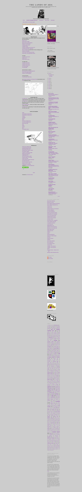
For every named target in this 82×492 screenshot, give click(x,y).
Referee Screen (55, 427)
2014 (49, 81)
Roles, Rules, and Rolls (52, 173)
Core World (49, 347)
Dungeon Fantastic (51, 122)
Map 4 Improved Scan (25, 104)
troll (55, 442)
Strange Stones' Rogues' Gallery (27, 150)
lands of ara (50, 389)
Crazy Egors (57, 347)
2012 (49, 84)
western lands (49, 447)
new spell (55, 407)
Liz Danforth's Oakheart (51, 222)
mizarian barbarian (50, 399)
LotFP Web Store (50, 224)
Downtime (50, 186)
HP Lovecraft (57, 379)
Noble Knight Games (50, 229)
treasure (52, 442)
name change (51, 404)
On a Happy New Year (51, 182)
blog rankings (53, 336)
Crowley (51, 349)
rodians (48, 429)
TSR (58, 442)
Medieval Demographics (26, 153)
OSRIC (48, 233)
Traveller (48, 442)
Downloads (52, 20)
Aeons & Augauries (51, 156)
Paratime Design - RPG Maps (27, 157)
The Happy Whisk (51, 115)
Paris (49, 419)
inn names (57, 380)
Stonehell (48, 436)
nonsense (53, 409)
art (57, 330)
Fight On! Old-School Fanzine (52, 212)
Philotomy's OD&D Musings (51, 235)
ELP (57, 360)
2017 (49, 73)
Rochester (57, 428)
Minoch (23, 118)
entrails (57, 362)
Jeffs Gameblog (51, 188)
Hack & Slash (50, 181)
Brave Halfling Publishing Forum (52, 204)
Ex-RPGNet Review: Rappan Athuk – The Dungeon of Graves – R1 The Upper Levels (53, 153)
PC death (52, 419)
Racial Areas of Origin (25, 41)
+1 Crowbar (48, 325)
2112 (52, 325)
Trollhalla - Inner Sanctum (51, 246)
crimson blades (49, 348)
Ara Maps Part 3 (25, 106)
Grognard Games (56, 373)
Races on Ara (24, 40)
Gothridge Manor (51, 139)
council (53, 347)
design (56, 352)
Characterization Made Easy (26, 76)
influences (52, 380)
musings (57, 401)
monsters (53, 400)
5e (55, 326)
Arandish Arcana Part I (26, 62)
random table (49, 425)
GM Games (57, 371)
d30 (49, 350)
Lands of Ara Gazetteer (56, 391)
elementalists (49, 360)
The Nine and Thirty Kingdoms (51, 185)
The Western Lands (25, 129)
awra (52, 331)
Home (24, 20)
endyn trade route (50, 362)
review (48, 428)
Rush (55, 429)
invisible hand (49, 381)
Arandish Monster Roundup (26, 147)
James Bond (53, 381)
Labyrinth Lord (50, 386)
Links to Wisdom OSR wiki (51, 221)
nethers (56, 404)
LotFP (48, 394)
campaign (55, 340)
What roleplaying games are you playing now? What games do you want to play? (53, 166)
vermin (52, 445)
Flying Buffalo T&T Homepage (52, 213)
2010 (49, 87)
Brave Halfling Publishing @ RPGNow (53, 203)
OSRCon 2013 (56, 417)
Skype (51, 433)
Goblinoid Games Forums (51, 216)
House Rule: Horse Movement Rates (28, 52)
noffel (48, 409)
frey (51, 369)
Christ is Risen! (50, 132)
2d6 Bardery (56, 325)
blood (55, 337)
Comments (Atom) (30, 174)
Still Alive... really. (51, 157)
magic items (57, 394)
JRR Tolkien (55, 382)
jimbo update (50, 189)
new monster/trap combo (56, 406)
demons (52, 352)
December (51, 74)
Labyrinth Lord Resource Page (27, 152)
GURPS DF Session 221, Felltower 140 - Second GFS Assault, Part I (52, 124)
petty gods (57, 419)
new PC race (50, 407)
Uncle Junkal (49, 444)
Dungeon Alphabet (51, 357)
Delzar (23, 125)
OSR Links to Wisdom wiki (26, 146)
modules (48, 400)
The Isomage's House (50, 243)
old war (54, 410)
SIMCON (48, 239)
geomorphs (52, 371)
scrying (58, 430)
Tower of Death (54, 441)
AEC (49, 327)
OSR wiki (57, 415)
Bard (59, 332)
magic (52, 394)
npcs (57, 409)
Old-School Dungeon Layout (26, 156)
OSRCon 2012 (49, 417)
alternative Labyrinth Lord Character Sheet (30, 79)
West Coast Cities (25, 123)
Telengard (23, 117)
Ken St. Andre (55, 384)
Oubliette (52, 418)
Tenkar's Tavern (51, 160)
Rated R (55, 425)
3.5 (51, 326)
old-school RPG (57, 411)
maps (52, 395)
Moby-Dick (57, 399)
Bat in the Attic (51, 93)
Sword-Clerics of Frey (25, 59)
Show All (59, 196)
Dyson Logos (56, 359)
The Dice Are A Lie (51, 142)
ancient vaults (53, 328)
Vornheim (58, 445)
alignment (53, 327)
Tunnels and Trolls (50, 443)
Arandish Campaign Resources (31, 20)
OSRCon (48, 231)
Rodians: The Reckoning (26, 43)
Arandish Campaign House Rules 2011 (28, 47)
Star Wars (58, 434)
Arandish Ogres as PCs (26, 45)
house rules (49, 379)
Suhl (23, 124)
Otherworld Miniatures (50, 234)
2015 (49, 79)
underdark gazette (55, 444)
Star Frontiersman (50, 242)
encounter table (55, 361)
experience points (50, 363)
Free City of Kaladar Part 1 (26, 120)
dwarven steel (55, 358)
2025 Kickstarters (51, 178)
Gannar (23, 126)
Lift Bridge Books (51, 392)
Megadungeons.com (50, 225)
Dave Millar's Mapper (25, 151)
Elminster (54, 360)
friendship (55, 369)
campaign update (50, 341)
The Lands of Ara (41, 5)
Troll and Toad (49, 244)
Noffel (23, 112)
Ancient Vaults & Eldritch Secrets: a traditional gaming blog (53, 107)
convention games (56, 346)
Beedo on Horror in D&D (26, 163)
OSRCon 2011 (55, 416)
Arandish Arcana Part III (26, 56)
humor (48, 380)
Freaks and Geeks (50, 368)
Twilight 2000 (57, 443)
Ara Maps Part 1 (25, 98)
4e (53, 326)
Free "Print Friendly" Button (51, 215)
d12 (59, 349)
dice (59, 352)
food (58, 367)
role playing (52, 429)
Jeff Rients (58, 381)
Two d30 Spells (24, 67)
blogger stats (58, 336)
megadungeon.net (25, 154)
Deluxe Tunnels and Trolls (55, 351)
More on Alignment (25, 49)
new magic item (54, 405)
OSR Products (51, 415)
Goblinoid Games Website (51, 217)
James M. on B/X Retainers (26, 73)
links (57, 392)
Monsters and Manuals (52, 134)
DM (59, 353)
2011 (49, 85)
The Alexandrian (51, 151)
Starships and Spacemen (53, 435)
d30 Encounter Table (55, 350)
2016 (49, 78)
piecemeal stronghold (53, 420)
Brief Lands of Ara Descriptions (27, 42)
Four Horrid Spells (25, 66)
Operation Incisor (51, 129)
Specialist (51, 434)
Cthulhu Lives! (49, 207)
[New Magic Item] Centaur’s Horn (53, 109)
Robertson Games (50, 238)
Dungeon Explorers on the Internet (53, 208)
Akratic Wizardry (51, 164)
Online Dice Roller (25, 158)
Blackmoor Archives (50, 202)
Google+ (55, 372)
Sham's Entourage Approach (27, 72)
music (52, 401)
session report (56, 432)
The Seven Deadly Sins (30, 165)
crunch (54, 349)
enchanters (49, 361)
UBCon (48, 248)
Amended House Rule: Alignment (27, 48)
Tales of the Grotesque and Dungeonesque (53, 128)
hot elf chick (48, 378)
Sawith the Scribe (53, 430)
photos (48, 420)
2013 (49, 82)
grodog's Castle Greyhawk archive (53, 252)
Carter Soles (50, 257)
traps (58, 441)
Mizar (23, 119)
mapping (48, 395)
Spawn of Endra (50, 258)
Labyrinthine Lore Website (26, 164)
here (23, 80)
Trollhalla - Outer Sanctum (51, 247)
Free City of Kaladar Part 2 (26, 122)
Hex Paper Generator (25, 160)
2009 (49, 88)
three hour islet (57, 440)
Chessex (57, 342)
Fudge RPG (52, 370)
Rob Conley (52, 428)
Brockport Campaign (53, 338)
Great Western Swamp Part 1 (27, 113)
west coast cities (56, 446)
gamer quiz (57, 370)
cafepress (51, 339)
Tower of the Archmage (52, 111)
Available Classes (25, 46)
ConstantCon (41, 20)
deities (48, 351)
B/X (55, 331)
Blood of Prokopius (51, 131)
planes (59, 420)
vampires (48, 445)
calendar (55, 339)
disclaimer (55, 353)
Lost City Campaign (54, 393)
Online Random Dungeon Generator (28, 159)
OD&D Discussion (50, 230)
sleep (54, 433)
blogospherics (50, 337)
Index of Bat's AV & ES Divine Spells (29, 22)
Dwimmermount (49, 359)
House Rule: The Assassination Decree (28, 53)
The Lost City (52, 440)
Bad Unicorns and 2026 (52, 171)
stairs (55, 434)
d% (56, 349)
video (55, 445)
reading (54, 426)
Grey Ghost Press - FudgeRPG (52, 220)
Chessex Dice (49, 206)
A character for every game (53, 102)
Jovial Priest (50, 382)
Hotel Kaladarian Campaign (55, 378)
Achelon (23, 116)
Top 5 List (48, 441)
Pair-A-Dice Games (57, 418)
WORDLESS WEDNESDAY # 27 (53, 116)
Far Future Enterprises (51, 211)
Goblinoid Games (50, 372)
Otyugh (48, 418)
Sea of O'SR (47, 20)
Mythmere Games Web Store (52, 226)
